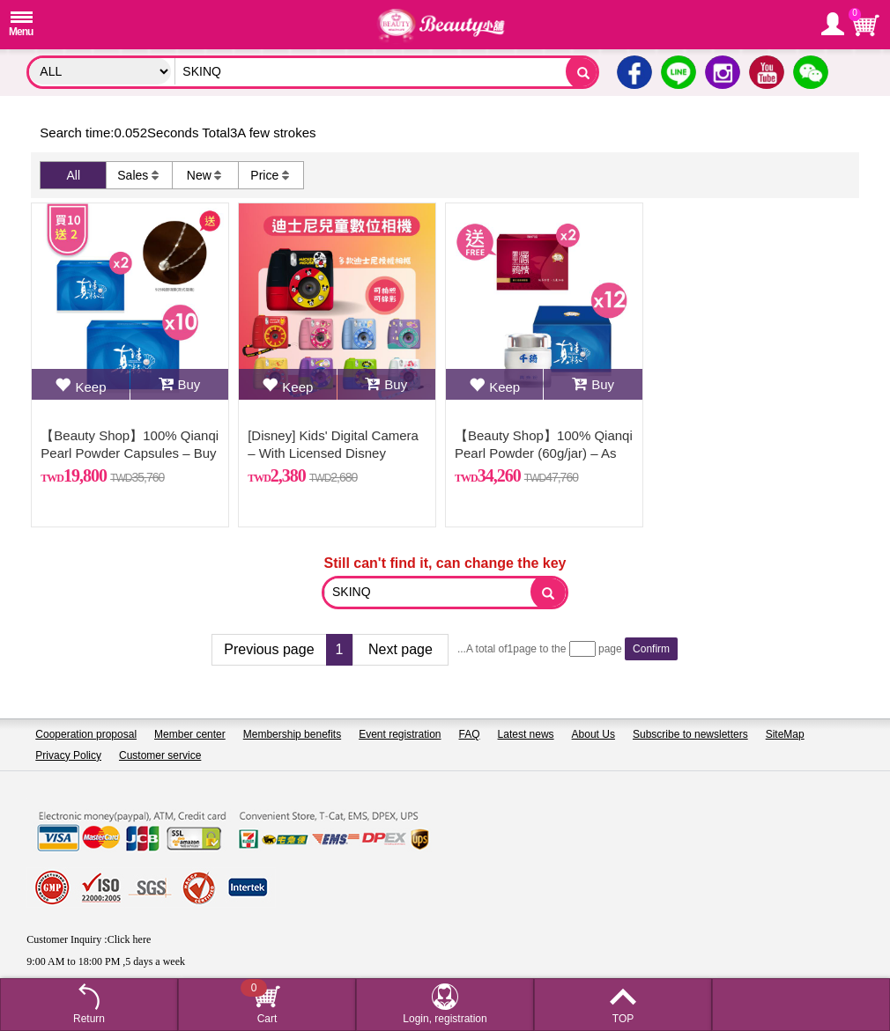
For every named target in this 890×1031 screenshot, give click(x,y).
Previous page (269, 649)
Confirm (651, 649)
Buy (180, 384)
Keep (80, 385)
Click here (130, 939)
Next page (400, 649)
